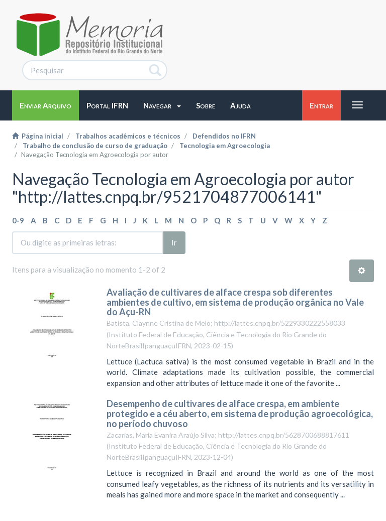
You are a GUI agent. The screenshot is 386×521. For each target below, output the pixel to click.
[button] (162, 105)
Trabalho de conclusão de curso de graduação (95, 146)
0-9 (18, 220)
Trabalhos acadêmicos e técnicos (127, 136)
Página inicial (37, 136)
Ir (174, 242)
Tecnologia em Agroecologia (224, 146)
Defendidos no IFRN (224, 136)
